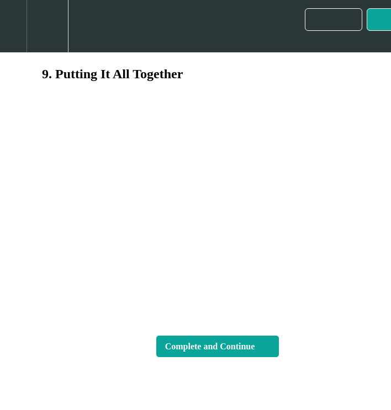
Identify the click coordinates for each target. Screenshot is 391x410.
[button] (13, 26)
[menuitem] (47, 26)
